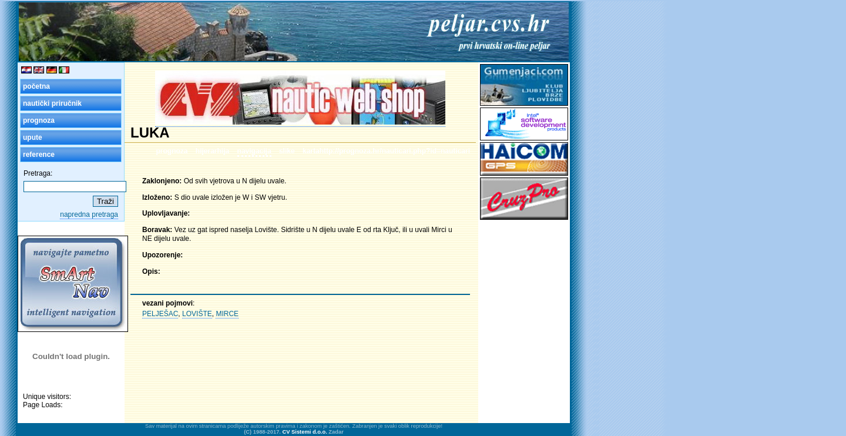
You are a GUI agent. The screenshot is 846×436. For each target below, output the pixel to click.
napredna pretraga (89, 214)
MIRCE (227, 314)
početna (36, 86)
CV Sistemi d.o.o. (305, 432)
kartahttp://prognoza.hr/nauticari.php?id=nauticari (386, 151)
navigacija (254, 151)
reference (39, 154)
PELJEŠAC (160, 314)
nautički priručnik (52, 103)
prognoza (39, 120)
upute (32, 137)
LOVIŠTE (197, 314)
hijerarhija (212, 151)
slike (287, 151)
